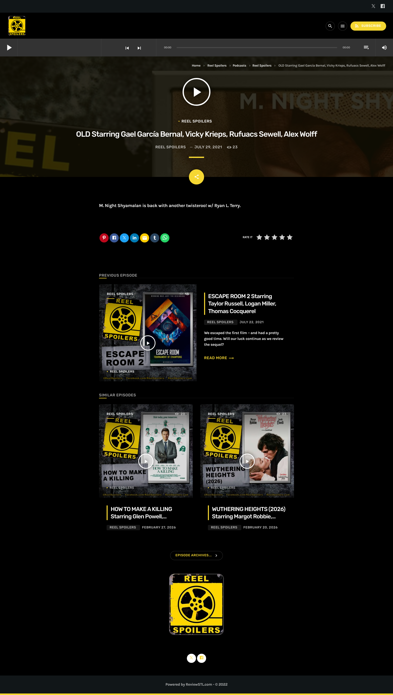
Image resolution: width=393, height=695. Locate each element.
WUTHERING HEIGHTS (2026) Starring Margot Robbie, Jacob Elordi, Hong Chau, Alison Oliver (248, 520)
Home (196, 66)
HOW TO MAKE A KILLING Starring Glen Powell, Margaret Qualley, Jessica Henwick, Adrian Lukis (143, 520)
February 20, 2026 (260, 527)
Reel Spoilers (216, 66)
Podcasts (239, 66)
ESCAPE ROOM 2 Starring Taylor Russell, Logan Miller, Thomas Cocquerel (242, 304)
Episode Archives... (193, 555)
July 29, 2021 (208, 147)
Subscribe (367, 26)
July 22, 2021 (252, 322)
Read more (219, 358)
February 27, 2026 (159, 527)
